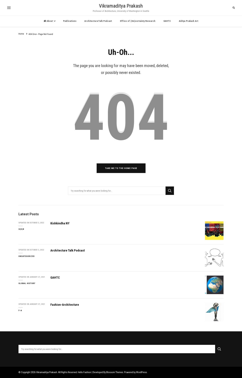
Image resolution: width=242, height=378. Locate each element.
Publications (69, 21)
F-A (20, 310)
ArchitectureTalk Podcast (98, 21)
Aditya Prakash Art (188, 21)
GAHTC (167, 21)
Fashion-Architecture (64, 305)
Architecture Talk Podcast (67, 250)
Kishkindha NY (59, 223)
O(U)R (21, 229)
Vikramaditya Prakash (121, 6)
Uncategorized (26, 256)
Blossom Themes (114, 372)
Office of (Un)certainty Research (137, 21)
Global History (26, 283)
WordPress (141, 372)
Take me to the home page (121, 168)
